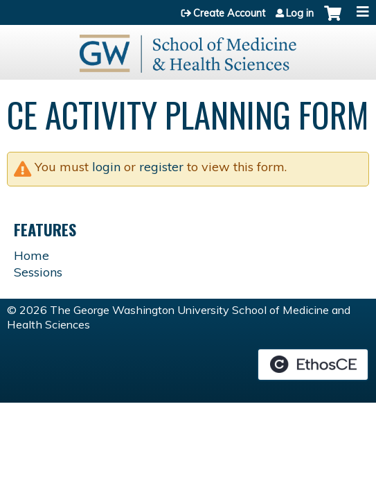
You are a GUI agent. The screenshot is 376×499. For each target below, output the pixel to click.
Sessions (38, 272)
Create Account (229, 13)
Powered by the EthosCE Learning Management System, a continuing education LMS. (313, 364)
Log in (300, 13)
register (161, 167)
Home (31, 255)
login (106, 167)
